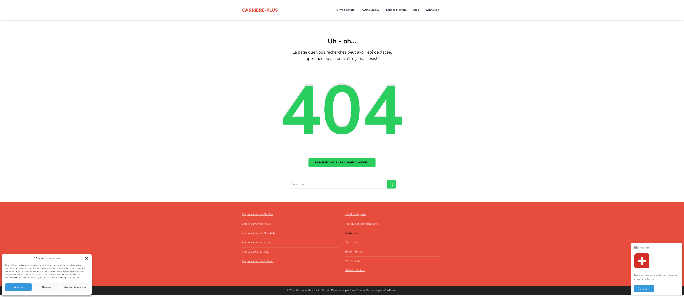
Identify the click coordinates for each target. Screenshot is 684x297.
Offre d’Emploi (345, 10)
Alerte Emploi (370, 10)
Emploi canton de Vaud (256, 226)
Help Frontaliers (355, 272)
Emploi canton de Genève (257, 216)
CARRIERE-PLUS (261, 10)
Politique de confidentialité (361, 226)
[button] (86, 258)
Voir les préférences (75, 287)
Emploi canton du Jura (255, 254)
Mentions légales (355, 216)
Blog (416, 10)
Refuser (46, 287)
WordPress (390, 292)
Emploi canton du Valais (256, 244)
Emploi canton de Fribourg (258, 263)
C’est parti (643, 289)
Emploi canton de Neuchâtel (259, 235)
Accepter (18, 287)
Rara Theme (357, 292)
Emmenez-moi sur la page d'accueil (342, 163)
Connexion (432, 10)
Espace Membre (396, 10)
